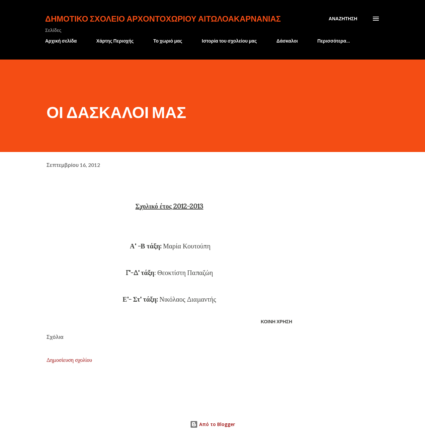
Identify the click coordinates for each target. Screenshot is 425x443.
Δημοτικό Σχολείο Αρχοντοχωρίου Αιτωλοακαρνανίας (163, 18)
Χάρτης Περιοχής (115, 41)
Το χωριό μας (167, 41)
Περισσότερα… (333, 41)
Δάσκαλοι (287, 41)
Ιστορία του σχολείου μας (229, 41)
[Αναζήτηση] (343, 19)
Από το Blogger (212, 424)
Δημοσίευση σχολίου (69, 360)
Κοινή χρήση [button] (276, 321)
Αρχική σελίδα (61, 41)
